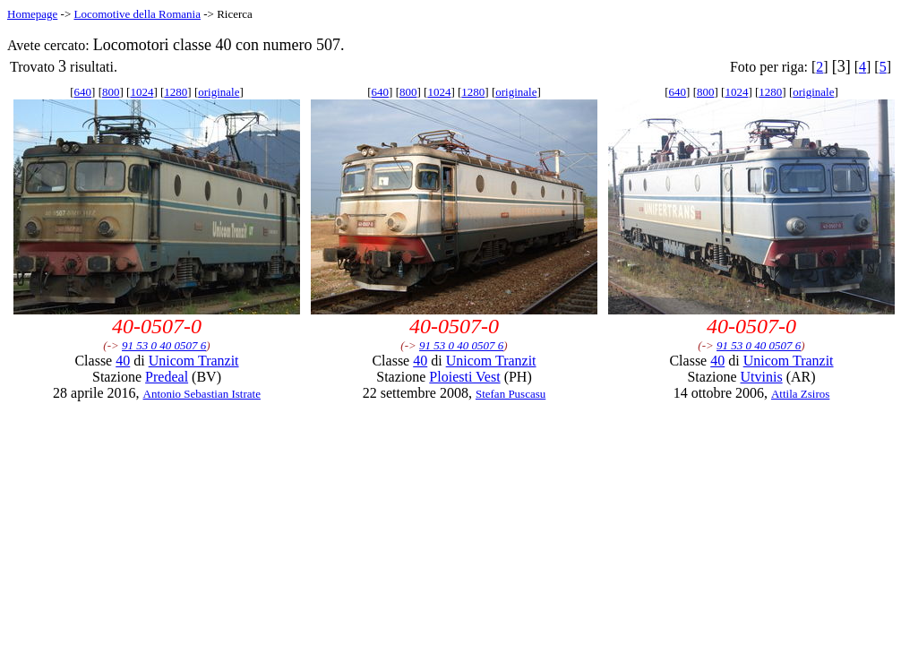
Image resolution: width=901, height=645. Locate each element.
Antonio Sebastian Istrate (202, 393)
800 (111, 92)
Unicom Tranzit (194, 360)
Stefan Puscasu (510, 393)
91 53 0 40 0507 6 (164, 345)
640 (83, 92)
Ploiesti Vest (464, 376)
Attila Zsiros (800, 393)
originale (218, 92)
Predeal (166, 376)
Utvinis (762, 376)
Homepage (32, 14)
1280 (175, 92)
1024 (141, 92)
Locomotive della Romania (137, 14)
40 (123, 360)
